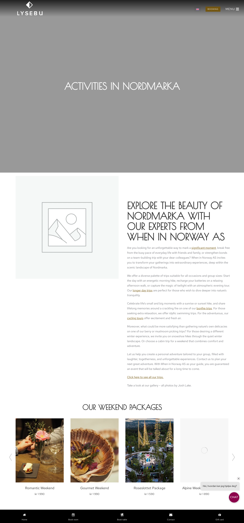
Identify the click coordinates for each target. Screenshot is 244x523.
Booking (213, 9)
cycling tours (135, 318)
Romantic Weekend (39, 488)
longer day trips (142, 290)
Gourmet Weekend (94, 488)
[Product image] (40, 450)
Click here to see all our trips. (145, 377)
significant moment (203, 248)
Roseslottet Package (149, 488)
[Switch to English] (197, 9)
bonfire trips (204, 308)
